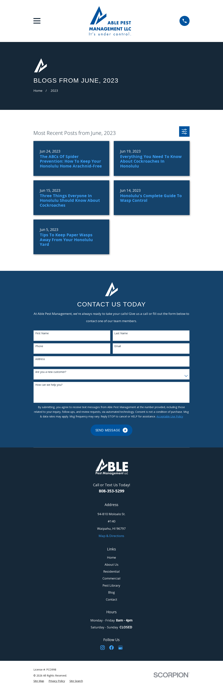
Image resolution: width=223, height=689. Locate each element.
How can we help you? (48, 384)
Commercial (111, 578)
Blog (111, 592)
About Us (111, 564)
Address (40, 359)
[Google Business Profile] (120, 647)
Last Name (121, 333)
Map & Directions (111, 536)
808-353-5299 (111, 491)
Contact (111, 599)
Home (111, 557)
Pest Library (111, 585)
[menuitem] (38, 681)
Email (117, 346)
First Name (42, 333)
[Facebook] (111, 647)
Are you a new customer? (50, 372)
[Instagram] (102, 647)
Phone (39, 346)
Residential (111, 571)
